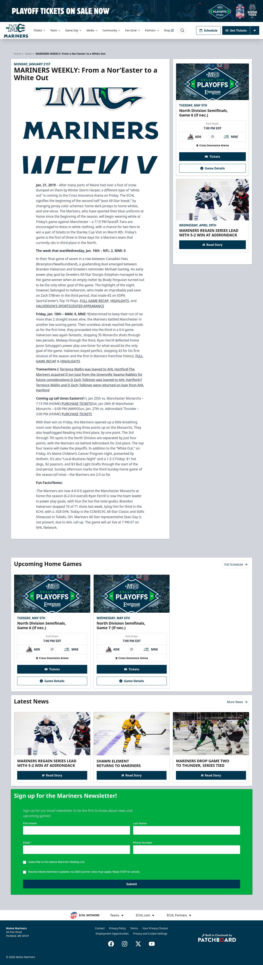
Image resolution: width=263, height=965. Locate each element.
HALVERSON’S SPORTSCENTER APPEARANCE (70, 306)
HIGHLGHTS (119, 300)
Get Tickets (236, 30)
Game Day (73, 30)
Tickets (39, 30)
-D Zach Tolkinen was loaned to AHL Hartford (104, 379)
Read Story (213, 245)
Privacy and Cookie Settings (150, 933)
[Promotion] (131, 11)
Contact (100, 928)
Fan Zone (132, 30)
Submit (131, 884)
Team (55, 30)
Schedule (208, 30)
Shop (169, 30)
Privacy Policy (117, 928)
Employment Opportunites (112, 933)
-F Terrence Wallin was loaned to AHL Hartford (92, 369)
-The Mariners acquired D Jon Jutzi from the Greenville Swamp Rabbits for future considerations (89, 374)
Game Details (212, 168)
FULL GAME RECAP (94, 300)
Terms (134, 928)
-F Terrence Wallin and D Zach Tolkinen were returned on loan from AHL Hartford (90, 384)
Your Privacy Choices (155, 928)
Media (92, 30)
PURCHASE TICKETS (77, 403)
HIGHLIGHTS (70, 361)
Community (112, 30)
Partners (152, 30)
